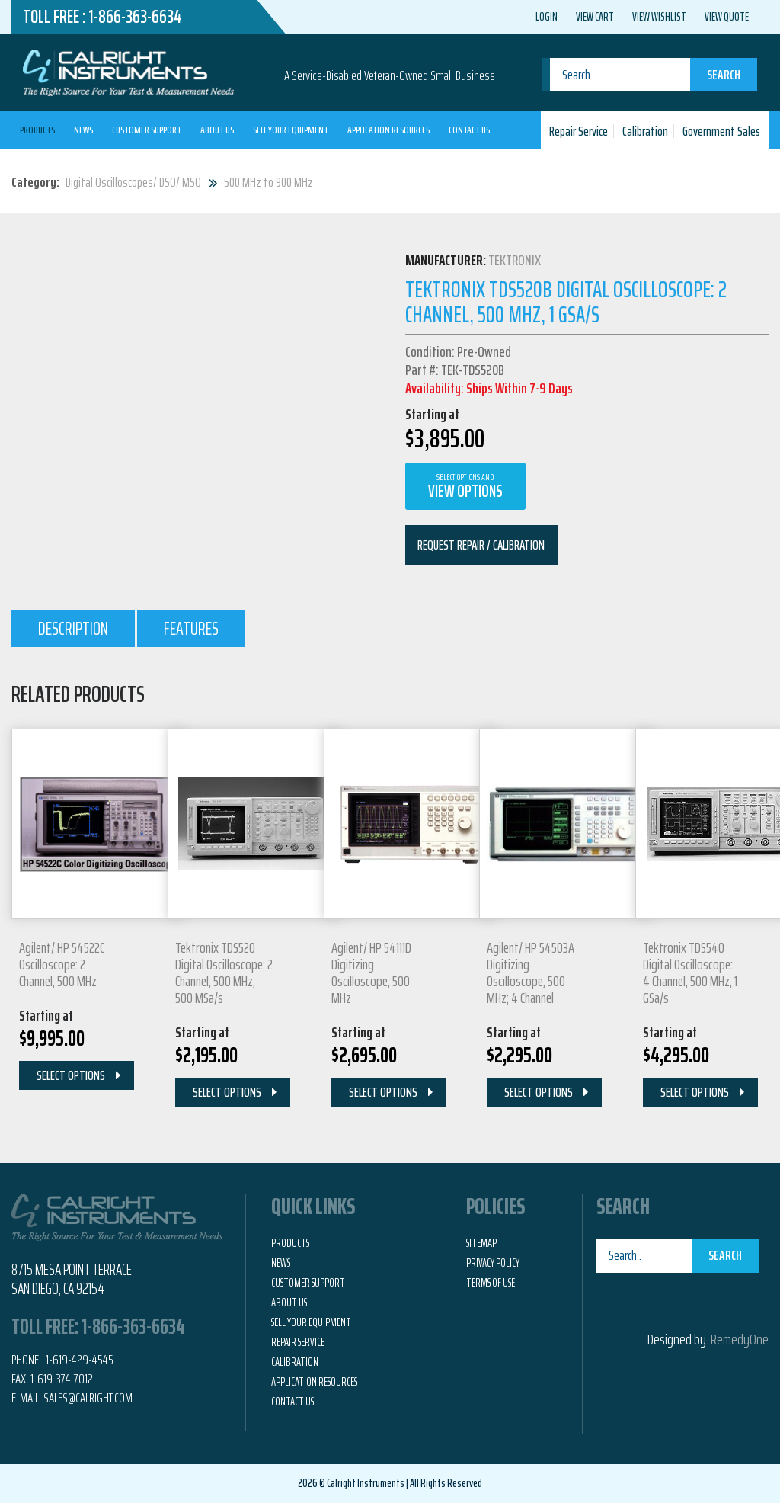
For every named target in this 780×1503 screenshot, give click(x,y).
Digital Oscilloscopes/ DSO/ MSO (133, 182)
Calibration (645, 131)
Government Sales (721, 131)
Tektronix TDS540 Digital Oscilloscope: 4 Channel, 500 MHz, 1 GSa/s (690, 972)
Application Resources (388, 129)
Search (723, 74)
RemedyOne (740, 1339)
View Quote (727, 17)
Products (37, 129)
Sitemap (481, 1243)
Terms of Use (490, 1283)
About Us (217, 129)
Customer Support (146, 129)
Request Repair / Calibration (481, 545)
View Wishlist (659, 17)
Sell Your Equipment (290, 129)
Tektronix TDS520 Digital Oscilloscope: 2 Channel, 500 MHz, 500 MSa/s (224, 972)
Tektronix (514, 260)
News (83, 129)
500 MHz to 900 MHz (268, 182)
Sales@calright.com (88, 1397)
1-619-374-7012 (61, 1378)
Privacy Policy (492, 1263)
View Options (465, 487)
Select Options (71, 1075)
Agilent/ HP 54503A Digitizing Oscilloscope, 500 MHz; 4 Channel (530, 972)
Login (546, 17)
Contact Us (469, 129)
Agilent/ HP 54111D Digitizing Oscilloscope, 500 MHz (371, 972)
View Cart (595, 17)
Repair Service (578, 131)
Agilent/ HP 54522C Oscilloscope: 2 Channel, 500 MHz (61, 964)
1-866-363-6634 (135, 16)
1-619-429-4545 (78, 1359)
